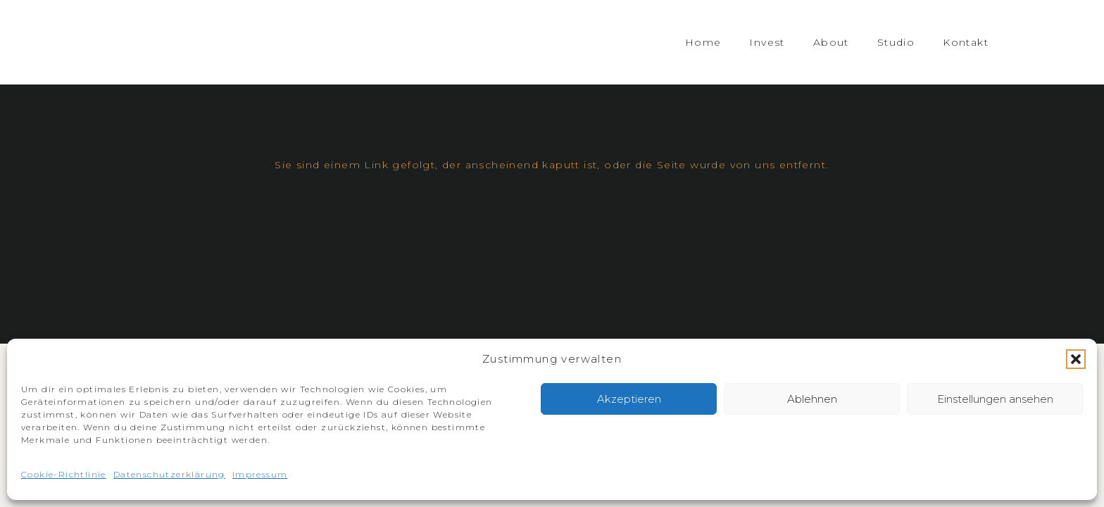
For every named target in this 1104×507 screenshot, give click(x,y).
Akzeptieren (629, 399)
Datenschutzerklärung (169, 474)
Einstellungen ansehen (995, 399)
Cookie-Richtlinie (63, 474)
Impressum (260, 474)
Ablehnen (812, 399)
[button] (1076, 359)
